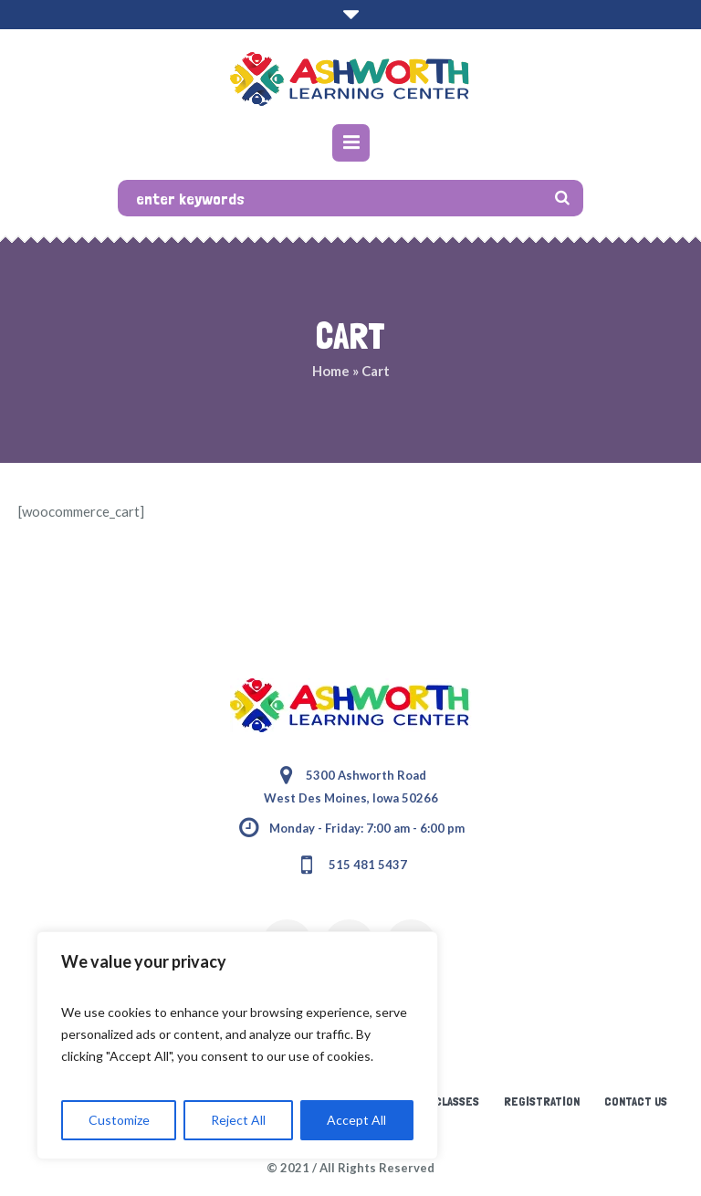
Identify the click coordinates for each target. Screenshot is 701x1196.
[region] (237, 1045)
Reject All (238, 1120)
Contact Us (635, 1101)
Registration (542, 1101)
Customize (119, 1120)
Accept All (356, 1120)
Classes (456, 1101)
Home (331, 370)
